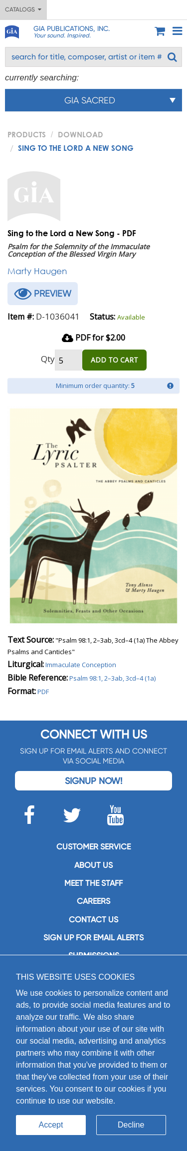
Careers (93, 901)
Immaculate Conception (80, 664)
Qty (48, 359)
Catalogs (23, 9)
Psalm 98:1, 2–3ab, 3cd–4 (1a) (112, 678)
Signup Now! (93, 780)
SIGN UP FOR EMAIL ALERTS (93, 937)
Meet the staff (93, 883)
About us (93, 865)
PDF (43, 691)
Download (80, 134)
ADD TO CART (114, 360)
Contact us (93, 919)
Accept (51, 1125)
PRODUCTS (26, 134)
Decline (131, 1125)
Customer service (93, 846)
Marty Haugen (37, 271)
